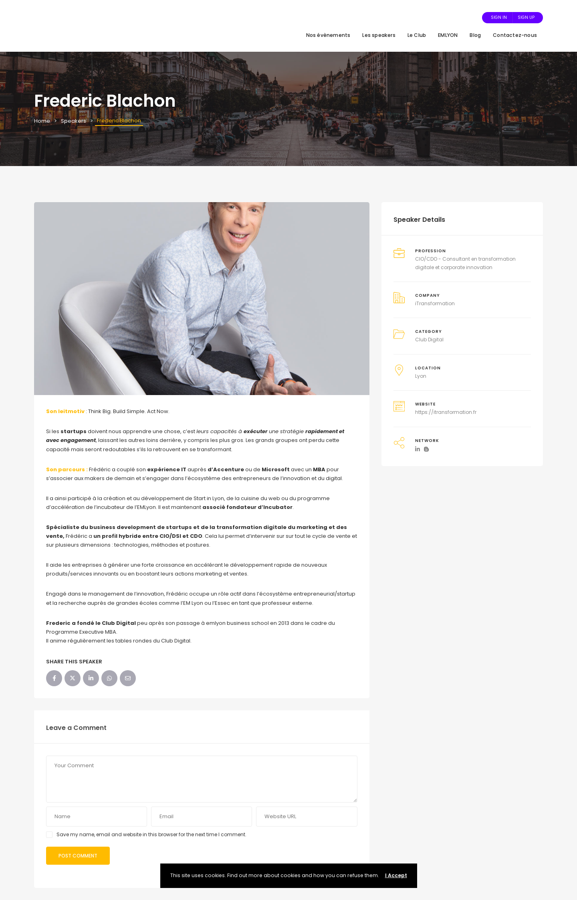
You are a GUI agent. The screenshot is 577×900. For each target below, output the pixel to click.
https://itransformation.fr (445, 412)
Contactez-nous (515, 35)
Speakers (73, 121)
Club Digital (429, 339)
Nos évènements (328, 35)
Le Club (417, 35)
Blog (475, 35)
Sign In (499, 17)
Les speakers (378, 35)
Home (42, 121)
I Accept (396, 875)
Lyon (420, 376)
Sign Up (526, 17)
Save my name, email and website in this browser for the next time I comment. (151, 834)
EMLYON (448, 35)
